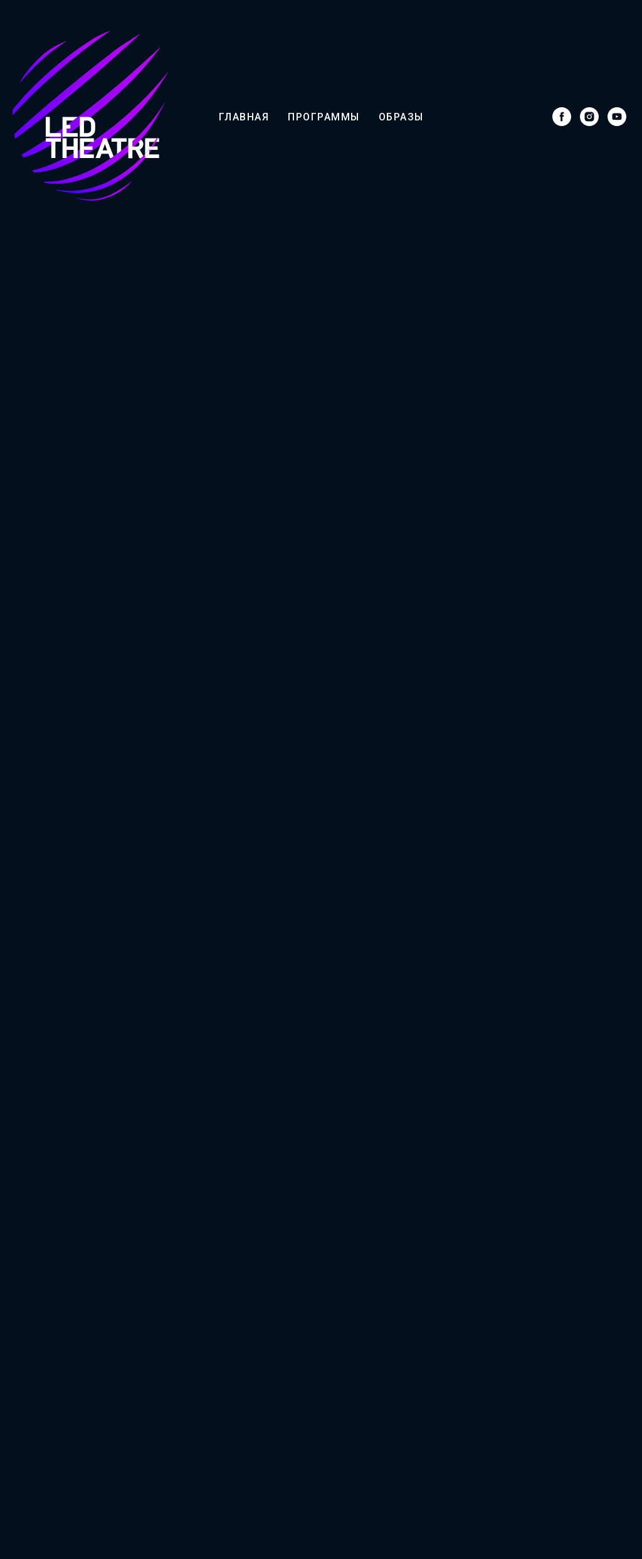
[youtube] (617, 116)
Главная (244, 117)
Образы (401, 117)
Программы (324, 117)
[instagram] (589, 116)
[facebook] (561, 116)
